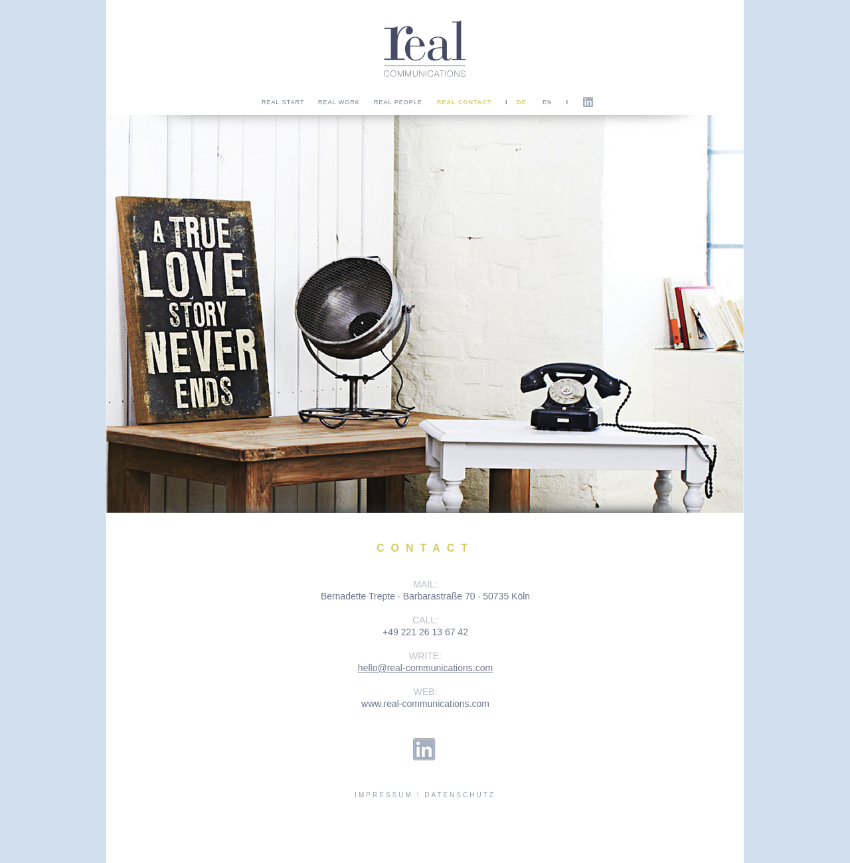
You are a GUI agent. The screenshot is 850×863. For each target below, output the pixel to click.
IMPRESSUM (384, 795)
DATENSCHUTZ (459, 795)
